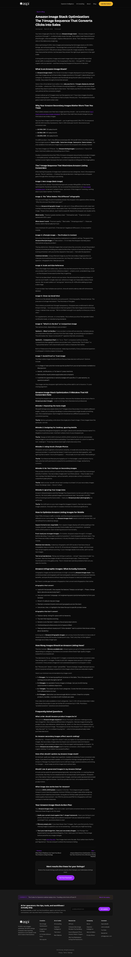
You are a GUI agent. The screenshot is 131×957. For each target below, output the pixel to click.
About (89, 4)
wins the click (51, 839)
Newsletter (104, 933)
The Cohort (57, 932)
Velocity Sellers (91, 932)
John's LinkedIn (105, 927)
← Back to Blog (40, 11)
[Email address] (84, 909)
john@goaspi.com (106, 936)
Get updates (104, 909)
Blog (94, 4)
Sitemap (70, 952)
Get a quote (43, 939)
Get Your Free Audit (65, 878)
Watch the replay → (105, 897)
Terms (65, 952)
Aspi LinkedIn (104, 924)
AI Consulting (80, 4)
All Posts (71, 924)
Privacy (61, 952)
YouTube (103, 930)
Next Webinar (58, 935)
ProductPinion (91, 935)
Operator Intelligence (67, 4)
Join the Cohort (106, 4)
